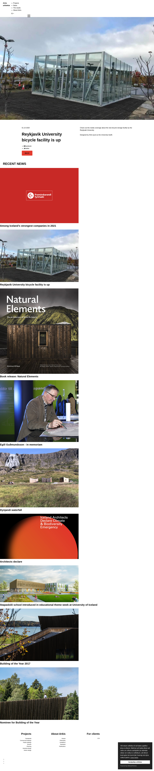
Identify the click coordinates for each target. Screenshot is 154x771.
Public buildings (27, 742)
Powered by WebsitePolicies (128, 766)
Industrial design (27, 748)
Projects (16, 3)
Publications (62, 746)
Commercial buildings (25, 740)
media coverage (95, 128)
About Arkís (17, 10)
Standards (63, 744)
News (15, 5)
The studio (17, 8)
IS (12, 13)
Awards (64, 738)
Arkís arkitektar (4, 4)
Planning (29, 746)
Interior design (27, 750)
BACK (27, 153)
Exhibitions (63, 742)
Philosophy (63, 740)
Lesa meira (134, 757)
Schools (29, 744)
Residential (28, 738)
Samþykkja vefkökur (135, 762)
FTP (99, 738)
